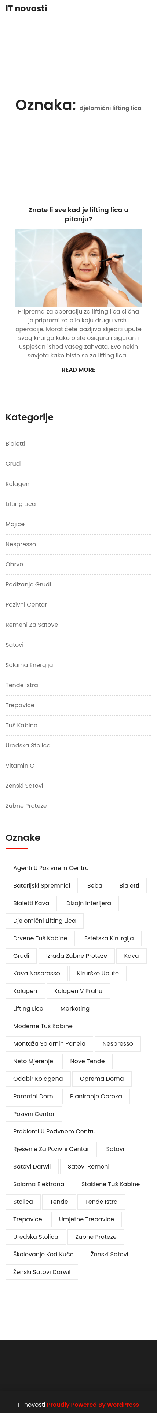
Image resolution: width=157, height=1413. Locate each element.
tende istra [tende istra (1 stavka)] (101, 1202)
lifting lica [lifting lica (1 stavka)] (28, 1008)
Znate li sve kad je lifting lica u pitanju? (79, 214)
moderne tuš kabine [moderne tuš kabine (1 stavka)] (43, 1026)
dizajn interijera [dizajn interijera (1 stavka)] (88, 903)
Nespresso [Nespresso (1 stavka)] (118, 1043)
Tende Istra (22, 685)
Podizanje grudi (28, 584)
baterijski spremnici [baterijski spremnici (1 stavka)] (41, 885)
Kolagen (18, 484)
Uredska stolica (28, 745)
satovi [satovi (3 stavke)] (115, 1149)
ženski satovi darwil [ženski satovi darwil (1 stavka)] (41, 1272)
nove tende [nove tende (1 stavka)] (87, 1061)
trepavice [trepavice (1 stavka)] (27, 1219)
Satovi (14, 645)
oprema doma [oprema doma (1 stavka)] (102, 1079)
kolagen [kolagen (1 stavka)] (25, 991)
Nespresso (21, 544)
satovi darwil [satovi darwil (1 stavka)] (32, 1166)
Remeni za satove (32, 625)
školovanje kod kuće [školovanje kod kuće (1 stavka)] (43, 1254)
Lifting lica (21, 504)
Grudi (13, 464)
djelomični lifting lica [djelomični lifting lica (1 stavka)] (44, 921)
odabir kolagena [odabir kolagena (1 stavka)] (38, 1079)
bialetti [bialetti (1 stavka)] (129, 885)
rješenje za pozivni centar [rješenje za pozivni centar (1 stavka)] (51, 1149)
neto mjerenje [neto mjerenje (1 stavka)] (33, 1061)
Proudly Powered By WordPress (93, 1405)
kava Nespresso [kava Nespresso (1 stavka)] (36, 973)
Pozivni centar (26, 604)
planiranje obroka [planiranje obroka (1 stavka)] (96, 1096)
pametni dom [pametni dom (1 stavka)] (33, 1096)
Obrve (14, 564)
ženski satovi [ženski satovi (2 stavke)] (109, 1254)
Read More (78, 370)
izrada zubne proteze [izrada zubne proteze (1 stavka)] (76, 956)
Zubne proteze (26, 806)
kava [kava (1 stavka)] (131, 956)
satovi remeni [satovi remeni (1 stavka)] (89, 1166)
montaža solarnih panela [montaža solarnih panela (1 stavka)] (49, 1043)
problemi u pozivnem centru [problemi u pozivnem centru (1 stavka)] (54, 1131)
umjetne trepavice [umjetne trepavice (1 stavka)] (86, 1219)
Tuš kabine (21, 725)
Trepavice (20, 705)
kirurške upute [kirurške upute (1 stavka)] (98, 973)
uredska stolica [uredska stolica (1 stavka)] (35, 1237)
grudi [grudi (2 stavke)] (21, 956)
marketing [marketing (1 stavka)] (75, 1008)
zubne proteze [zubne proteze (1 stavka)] (96, 1237)
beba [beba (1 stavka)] (94, 885)
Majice (15, 524)
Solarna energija (29, 665)
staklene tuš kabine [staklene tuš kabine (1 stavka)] (110, 1184)
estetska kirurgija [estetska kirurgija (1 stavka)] (109, 938)
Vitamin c (20, 765)
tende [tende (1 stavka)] (59, 1202)
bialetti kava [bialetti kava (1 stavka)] (31, 903)
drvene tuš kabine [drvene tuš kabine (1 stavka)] (40, 938)
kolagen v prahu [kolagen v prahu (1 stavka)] (78, 991)
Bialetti (15, 443)
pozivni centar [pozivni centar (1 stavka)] (34, 1114)
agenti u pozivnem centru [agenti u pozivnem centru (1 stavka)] (51, 868)
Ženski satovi (24, 786)
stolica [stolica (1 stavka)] (23, 1202)
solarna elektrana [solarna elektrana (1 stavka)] (39, 1184)
